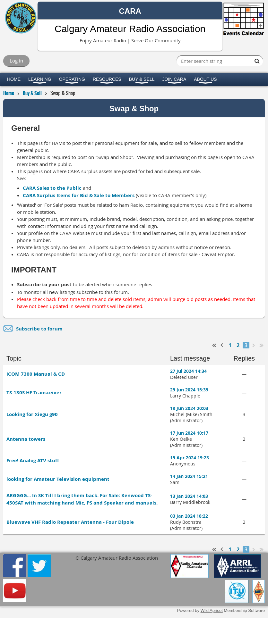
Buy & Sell (32, 92)
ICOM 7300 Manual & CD (35, 374)
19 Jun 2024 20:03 (189, 408)
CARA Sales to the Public (52, 188)
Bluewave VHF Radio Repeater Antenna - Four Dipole (70, 522)
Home (8, 92)
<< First (214, 345)
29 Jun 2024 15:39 (189, 390)
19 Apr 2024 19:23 (189, 458)
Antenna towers (25, 439)
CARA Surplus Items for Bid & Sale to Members (78, 195)
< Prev (222, 345)
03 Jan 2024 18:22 (189, 516)
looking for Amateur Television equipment (57, 479)
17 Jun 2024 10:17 (189, 433)
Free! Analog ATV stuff (32, 460)
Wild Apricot (212, 610)
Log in (16, 60)
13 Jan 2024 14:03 (189, 496)
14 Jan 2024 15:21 (189, 476)
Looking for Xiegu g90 (32, 414)
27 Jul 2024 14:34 (188, 371)
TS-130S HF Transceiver (34, 392)
